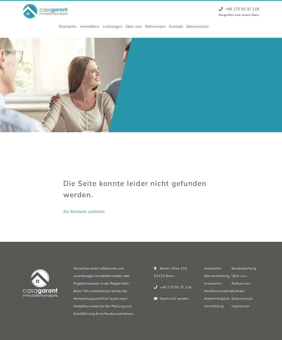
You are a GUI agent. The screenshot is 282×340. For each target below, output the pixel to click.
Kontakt (176, 26)
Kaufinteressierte (218, 291)
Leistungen (112, 26)
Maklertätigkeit (217, 298)
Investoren (213, 283)
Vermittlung (214, 306)
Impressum (240, 306)
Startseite (68, 26)
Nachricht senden (174, 298)
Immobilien (89, 26)
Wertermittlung (217, 276)
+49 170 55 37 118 (239, 9)
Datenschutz (197, 26)
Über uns (134, 26)
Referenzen (155, 26)
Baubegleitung (244, 268)
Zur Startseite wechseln (84, 211)
